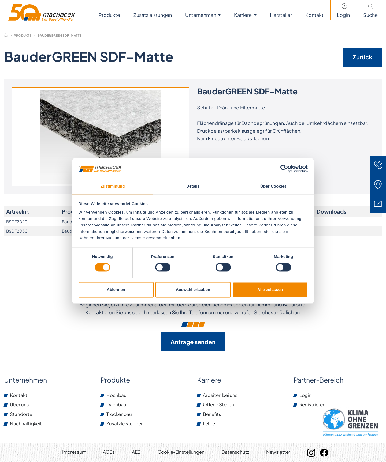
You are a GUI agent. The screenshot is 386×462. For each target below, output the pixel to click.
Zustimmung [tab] (113, 186)
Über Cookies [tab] (273, 186)
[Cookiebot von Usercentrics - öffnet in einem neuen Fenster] (284, 169)
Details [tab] (193, 186)
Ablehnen (116, 289)
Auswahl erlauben (193, 289)
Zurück (362, 57)
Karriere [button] (243, 15)
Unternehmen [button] (201, 15)
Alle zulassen (270, 289)
